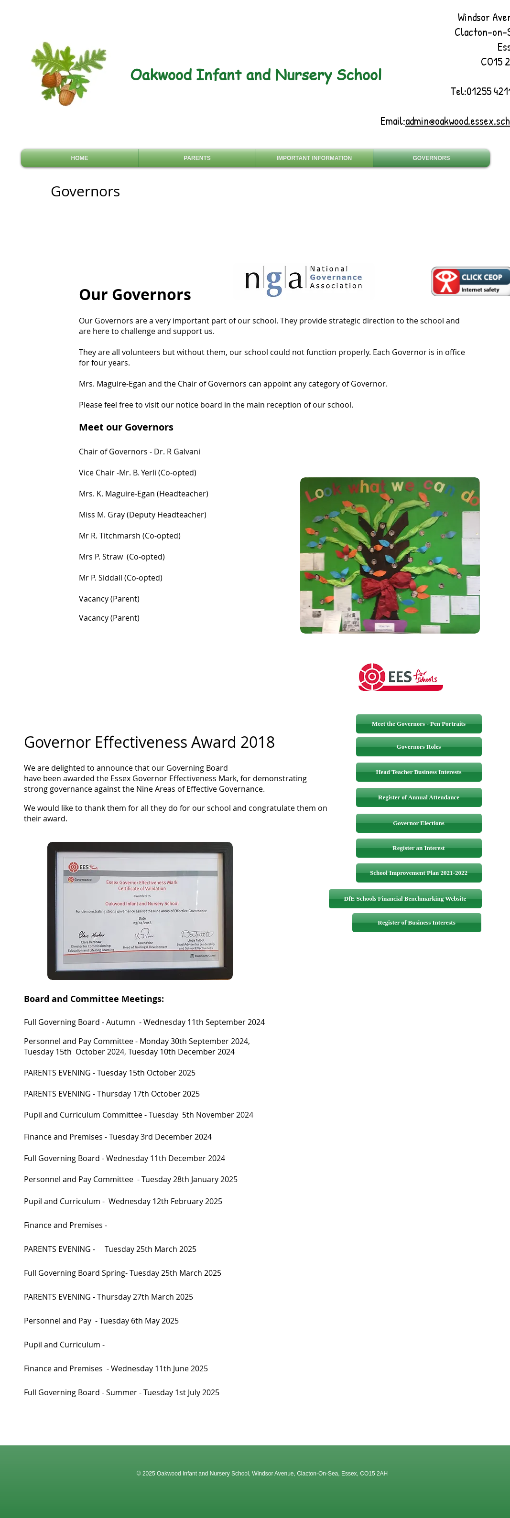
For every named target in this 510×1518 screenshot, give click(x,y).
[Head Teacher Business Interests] (419, 772)
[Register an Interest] (419, 848)
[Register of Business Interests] (416, 922)
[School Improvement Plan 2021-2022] (419, 873)
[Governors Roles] (419, 746)
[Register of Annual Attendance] (419, 797)
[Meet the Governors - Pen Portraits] (419, 723)
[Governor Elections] (419, 823)
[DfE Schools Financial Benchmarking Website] (405, 898)
